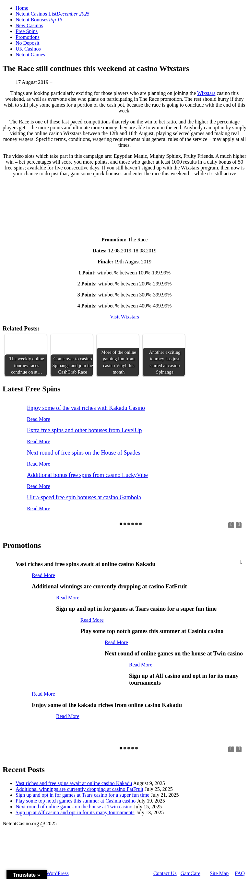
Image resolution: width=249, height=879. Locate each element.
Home (22, 8)
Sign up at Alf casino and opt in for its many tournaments (75, 812)
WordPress (57, 873)
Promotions (28, 37)
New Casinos (29, 25)
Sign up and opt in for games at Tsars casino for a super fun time (82, 795)
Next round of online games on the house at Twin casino (74, 806)
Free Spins (27, 31)
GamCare (190, 873)
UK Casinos (28, 49)
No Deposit (27, 43)
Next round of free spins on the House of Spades (83, 452)
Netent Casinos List (52, 14)
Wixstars (206, 93)
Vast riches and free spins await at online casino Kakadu (74, 783)
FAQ (240, 873)
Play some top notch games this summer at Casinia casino (76, 801)
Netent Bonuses (39, 19)
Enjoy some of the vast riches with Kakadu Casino (86, 408)
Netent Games (30, 54)
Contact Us (165, 873)
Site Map (219, 873)
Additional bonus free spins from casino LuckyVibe (87, 475)
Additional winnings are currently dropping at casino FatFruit (79, 789)
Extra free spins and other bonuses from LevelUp (84, 430)
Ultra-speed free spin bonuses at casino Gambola (84, 497)
